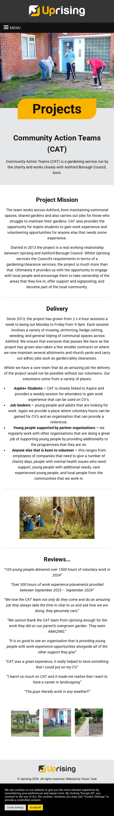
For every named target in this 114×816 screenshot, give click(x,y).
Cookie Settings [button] (15, 807)
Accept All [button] (35, 807)
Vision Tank (89, 779)
